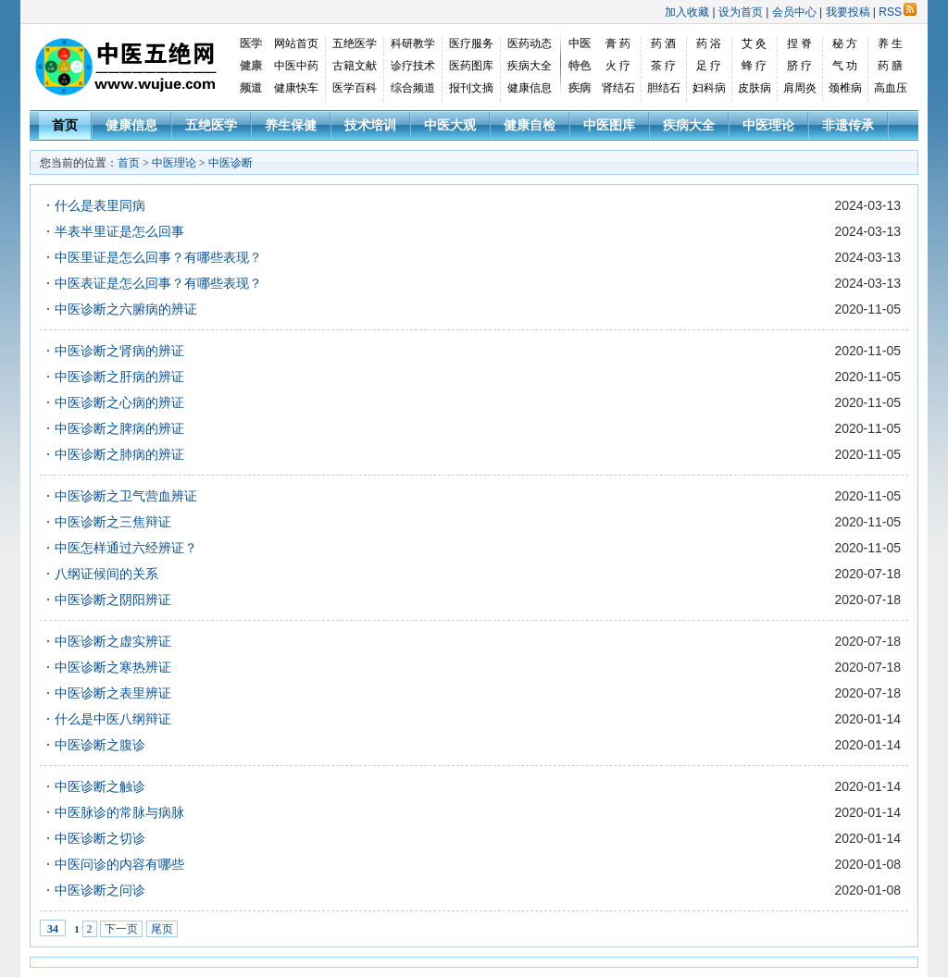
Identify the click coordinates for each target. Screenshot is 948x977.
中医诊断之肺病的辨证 (119, 454)
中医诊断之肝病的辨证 (119, 376)
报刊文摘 (471, 87)
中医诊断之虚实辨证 (113, 641)
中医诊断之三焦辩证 (113, 521)
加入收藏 (687, 12)
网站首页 (296, 43)
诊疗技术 (413, 65)
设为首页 (740, 12)
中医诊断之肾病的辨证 (119, 350)
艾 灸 (754, 43)
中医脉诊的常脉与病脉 (119, 812)
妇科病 (709, 87)
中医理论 (768, 124)
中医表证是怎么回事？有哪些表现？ (158, 283)
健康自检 (529, 124)
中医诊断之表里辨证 (113, 693)
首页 (65, 124)
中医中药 (296, 65)
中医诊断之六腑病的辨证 (126, 309)
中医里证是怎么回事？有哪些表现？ (158, 257)
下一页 (121, 928)
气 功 (844, 65)
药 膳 (890, 65)
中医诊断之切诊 (100, 838)
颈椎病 (845, 87)
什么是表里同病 (100, 205)
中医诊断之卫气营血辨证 (126, 495)
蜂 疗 (754, 65)
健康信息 (529, 87)
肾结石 (618, 87)
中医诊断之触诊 (100, 786)
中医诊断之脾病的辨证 (119, 428)
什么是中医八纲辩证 (113, 718)
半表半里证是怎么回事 (119, 231)
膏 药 (617, 43)
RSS (898, 12)
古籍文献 (354, 65)
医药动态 (529, 43)
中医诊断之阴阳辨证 (113, 599)
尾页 (162, 928)
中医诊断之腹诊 (100, 744)
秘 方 (844, 43)
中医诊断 (230, 162)
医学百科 (354, 87)
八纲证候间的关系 (106, 573)
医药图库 (471, 65)
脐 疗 (799, 65)
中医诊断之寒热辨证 (113, 667)
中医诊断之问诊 (100, 890)
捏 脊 (799, 43)
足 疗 (708, 65)
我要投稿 (848, 12)
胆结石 (663, 87)
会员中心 (794, 12)
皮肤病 (754, 87)
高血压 (890, 87)
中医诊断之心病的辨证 (119, 402)
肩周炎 (800, 87)
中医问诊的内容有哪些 (119, 864)
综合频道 (413, 87)
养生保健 (291, 124)
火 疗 (617, 65)
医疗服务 (471, 43)
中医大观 (450, 124)
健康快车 (296, 87)
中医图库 (609, 124)
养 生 (890, 43)
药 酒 (663, 43)
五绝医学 (354, 43)
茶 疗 (663, 65)
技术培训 (370, 124)
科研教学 (413, 43)
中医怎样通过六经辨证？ (126, 547)
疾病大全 (529, 65)
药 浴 (708, 43)
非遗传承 (848, 124)
